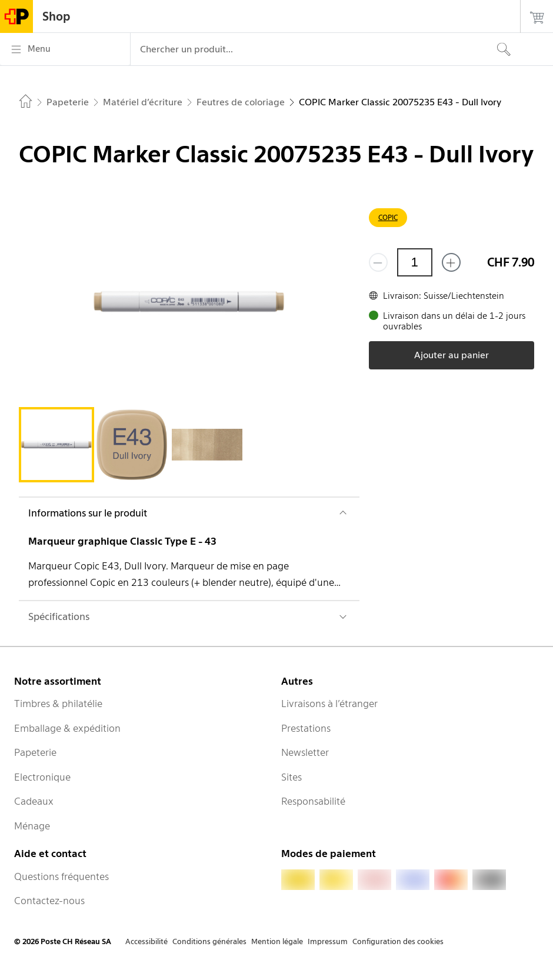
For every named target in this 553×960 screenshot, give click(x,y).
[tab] (56, 444)
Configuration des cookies (398, 941)
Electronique (42, 777)
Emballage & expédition (67, 728)
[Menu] (65, 49)
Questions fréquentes (61, 876)
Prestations (306, 728)
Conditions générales (209, 941)
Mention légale (277, 941)
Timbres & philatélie (58, 703)
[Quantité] (414, 262)
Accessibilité (146, 941)
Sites (291, 777)
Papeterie (35, 752)
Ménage (32, 826)
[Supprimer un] (378, 262)
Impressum (328, 941)
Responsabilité (313, 801)
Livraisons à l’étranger (329, 703)
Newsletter (305, 752)
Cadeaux (34, 801)
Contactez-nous (49, 900)
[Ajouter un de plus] (451, 262)
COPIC (388, 217)
